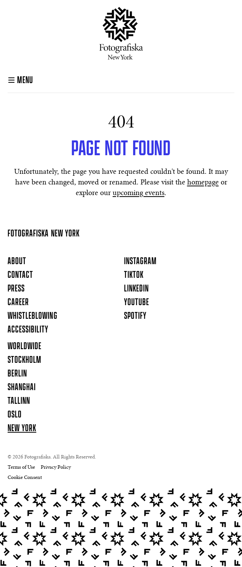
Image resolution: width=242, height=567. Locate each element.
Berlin (17, 374)
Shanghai (22, 387)
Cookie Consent (25, 477)
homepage (203, 182)
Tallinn (19, 401)
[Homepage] (121, 33)
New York (22, 428)
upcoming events (138, 193)
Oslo (15, 415)
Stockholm (24, 360)
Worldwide (24, 346)
